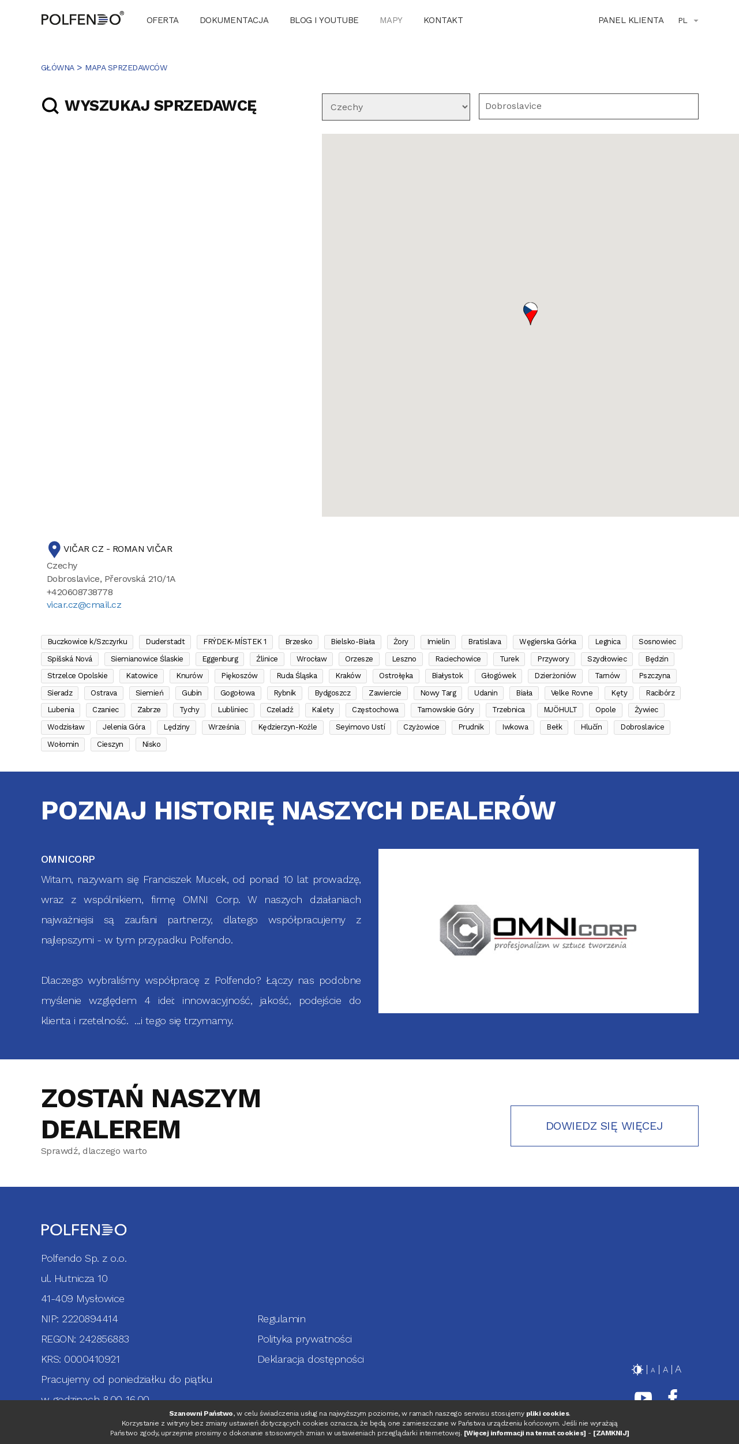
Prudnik (471, 727)
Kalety (322, 709)
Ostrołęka (396, 675)
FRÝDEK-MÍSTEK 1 (235, 641)
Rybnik (284, 693)
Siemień (150, 693)
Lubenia (60, 709)
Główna (57, 67)
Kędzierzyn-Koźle (287, 727)
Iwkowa (515, 727)
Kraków (348, 675)
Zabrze (149, 709)
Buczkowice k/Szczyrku (87, 641)
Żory (400, 641)
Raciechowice (458, 659)
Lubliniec (232, 709)
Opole (605, 709)
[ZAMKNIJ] (611, 1433)
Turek (509, 659)
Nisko (151, 744)
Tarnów (607, 675)
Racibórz (660, 693)
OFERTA (163, 20)
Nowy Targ (438, 693)
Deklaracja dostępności (310, 1359)
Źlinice (267, 659)
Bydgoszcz (332, 693)
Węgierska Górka (547, 641)
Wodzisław (66, 727)
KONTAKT (443, 20)
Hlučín (591, 727)
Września (223, 727)
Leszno (404, 659)
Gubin (192, 693)
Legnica (608, 641)
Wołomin (63, 744)
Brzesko (299, 641)
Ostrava (104, 693)
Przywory (553, 659)
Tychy (189, 709)
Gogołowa (237, 693)
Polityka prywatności (304, 1339)
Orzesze (359, 659)
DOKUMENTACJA (234, 20)
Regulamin (281, 1319)
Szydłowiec (607, 659)
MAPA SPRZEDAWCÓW (126, 67)
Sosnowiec (657, 641)
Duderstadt (165, 641)
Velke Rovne (572, 693)
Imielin (438, 641)
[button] (530, 313)
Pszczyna (654, 675)
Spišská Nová (69, 659)
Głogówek (498, 675)
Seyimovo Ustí (360, 727)
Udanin (485, 693)
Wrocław (312, 659)
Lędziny (176, 727)
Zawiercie (385, 693)
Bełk (554, 727)
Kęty (619, 693)
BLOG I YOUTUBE (324, 20)
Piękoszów (239, 675)
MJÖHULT (560, 709)
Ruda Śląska (296, 675)
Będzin (656, 659)
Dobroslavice (642, 727)
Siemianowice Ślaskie (147, 659)
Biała (524, 693)
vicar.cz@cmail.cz (84, 604)
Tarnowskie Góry (445, 709)
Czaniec (105, 709)
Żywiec (646, 709)
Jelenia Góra (124, 727)
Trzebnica (508, 709)
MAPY (391, 20)
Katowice (141, 675)
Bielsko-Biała (353, 641)
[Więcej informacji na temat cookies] (525, 1433)
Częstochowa (375, 709)
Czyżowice (421, 727)
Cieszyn (110, 744)
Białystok (447, 675)
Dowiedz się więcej (604, 1126)
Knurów (189, 675)
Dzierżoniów (555, 675)
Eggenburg (220, 659)
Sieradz (60, 693)
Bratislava (484, 641)
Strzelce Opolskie (77, 675)
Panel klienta (631, 20)
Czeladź (280, 709)
